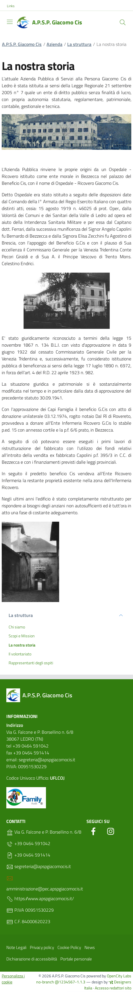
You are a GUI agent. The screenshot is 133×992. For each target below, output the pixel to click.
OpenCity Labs (119, 976)
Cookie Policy (69, 947)
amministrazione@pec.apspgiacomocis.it (44, 883)
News (89, 947)
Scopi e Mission (21, 636)
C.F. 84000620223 (28, 921)
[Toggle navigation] (9, 21)
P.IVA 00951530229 (30, 910)
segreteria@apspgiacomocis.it (38, 866)
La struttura (79, 44)
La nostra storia (22, 645)
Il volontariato (20, 654)
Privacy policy (42, 947)
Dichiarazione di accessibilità (31, 959)
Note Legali (16, 947)
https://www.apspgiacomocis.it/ (40, 898)
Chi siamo (17, 627)
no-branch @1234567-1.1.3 (60, 982)
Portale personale (76, 959)
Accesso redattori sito (113, 988)
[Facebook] (93, 830)
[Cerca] (122, 22)
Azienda (54, 44)
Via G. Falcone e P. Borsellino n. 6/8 (43, 832)
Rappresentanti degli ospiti (31, 663)
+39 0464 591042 (28, 843)
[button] (14, 6)
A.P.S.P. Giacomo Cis (22, 44)
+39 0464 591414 (28, 855)
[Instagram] (110, 830)
